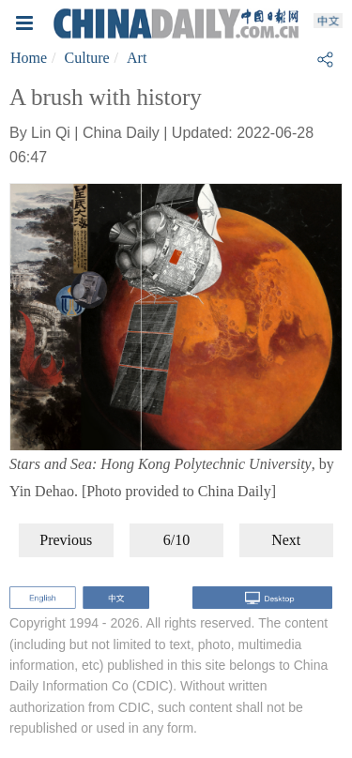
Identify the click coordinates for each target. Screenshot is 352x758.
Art (136, 58)
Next (285, 540)
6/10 (176, 540)
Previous (65, 540)
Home (28, 58)
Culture (87, 58)
